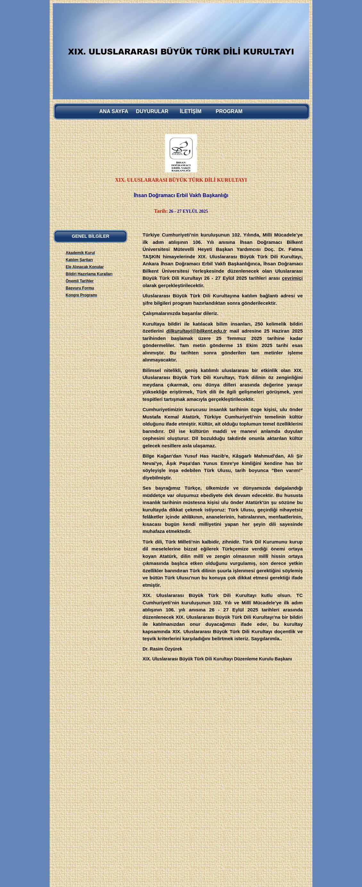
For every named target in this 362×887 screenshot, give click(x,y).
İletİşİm (191, 111)
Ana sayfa (113, 111)
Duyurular (152, 111)
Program (229, 111)
